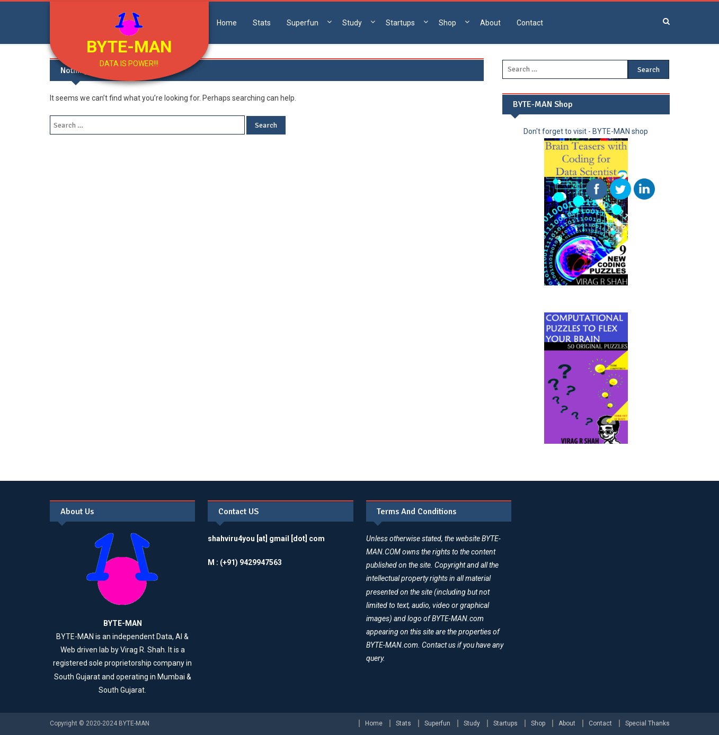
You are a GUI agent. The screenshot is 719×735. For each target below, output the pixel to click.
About (490, 23)
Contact (530, 23)
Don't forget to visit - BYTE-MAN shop (585, 131)
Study (352, 23)
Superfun (302, 23)
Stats (262, 23)
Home (227, 23)
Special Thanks (647, 723)
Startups (400, 23)
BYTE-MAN (129, 47)
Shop (447, 23)
